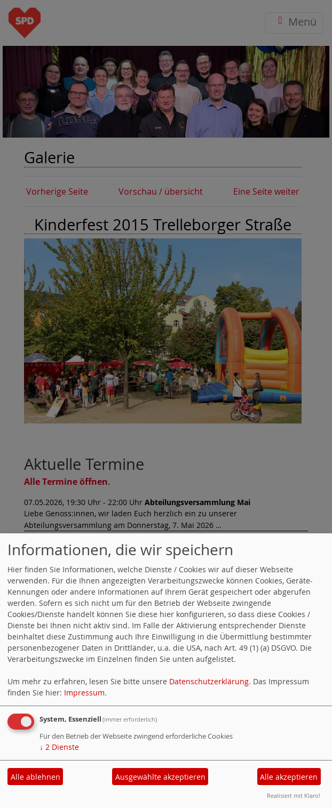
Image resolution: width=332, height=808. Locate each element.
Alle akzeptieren (289, 777)
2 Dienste (59, 747)
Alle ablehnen (35, 777)
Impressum (84, 692)
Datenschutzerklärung (209, 681)
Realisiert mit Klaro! (293, 795)
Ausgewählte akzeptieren (160, 777)
